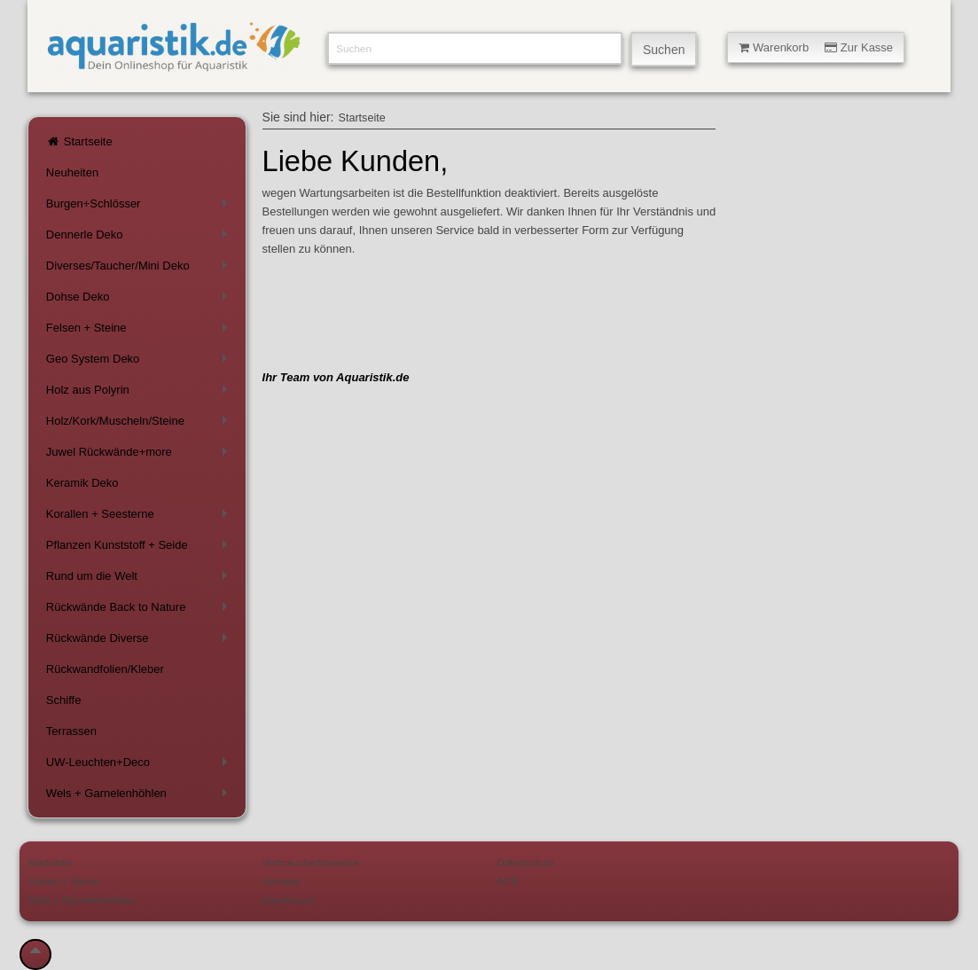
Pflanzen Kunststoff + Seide (140, 548)
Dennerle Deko (140, 238)
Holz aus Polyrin (140, 393)
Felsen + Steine (140, 331)
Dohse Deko (140, 300)
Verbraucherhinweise (310, 862)
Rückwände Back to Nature (140, 610)
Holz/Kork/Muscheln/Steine (140, 424)
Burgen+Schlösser (140, 207)
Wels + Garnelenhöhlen (140, 796)
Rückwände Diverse (140, 641)
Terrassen (71, 731)
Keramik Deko (82, 482)
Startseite (79, 141)
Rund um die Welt (140, 579)
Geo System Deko (140, 362)
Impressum (288, 899)
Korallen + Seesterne (140, 517)
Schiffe (64, 700)
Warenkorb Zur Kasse (816, 47)
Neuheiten (72, 172)
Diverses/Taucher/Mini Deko (140, 269)
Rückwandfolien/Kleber (105, 669)
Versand (281, 881)
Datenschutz (525, 862)
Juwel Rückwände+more (140, 455)
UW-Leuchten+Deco (140, 765)
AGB (508, 881)
